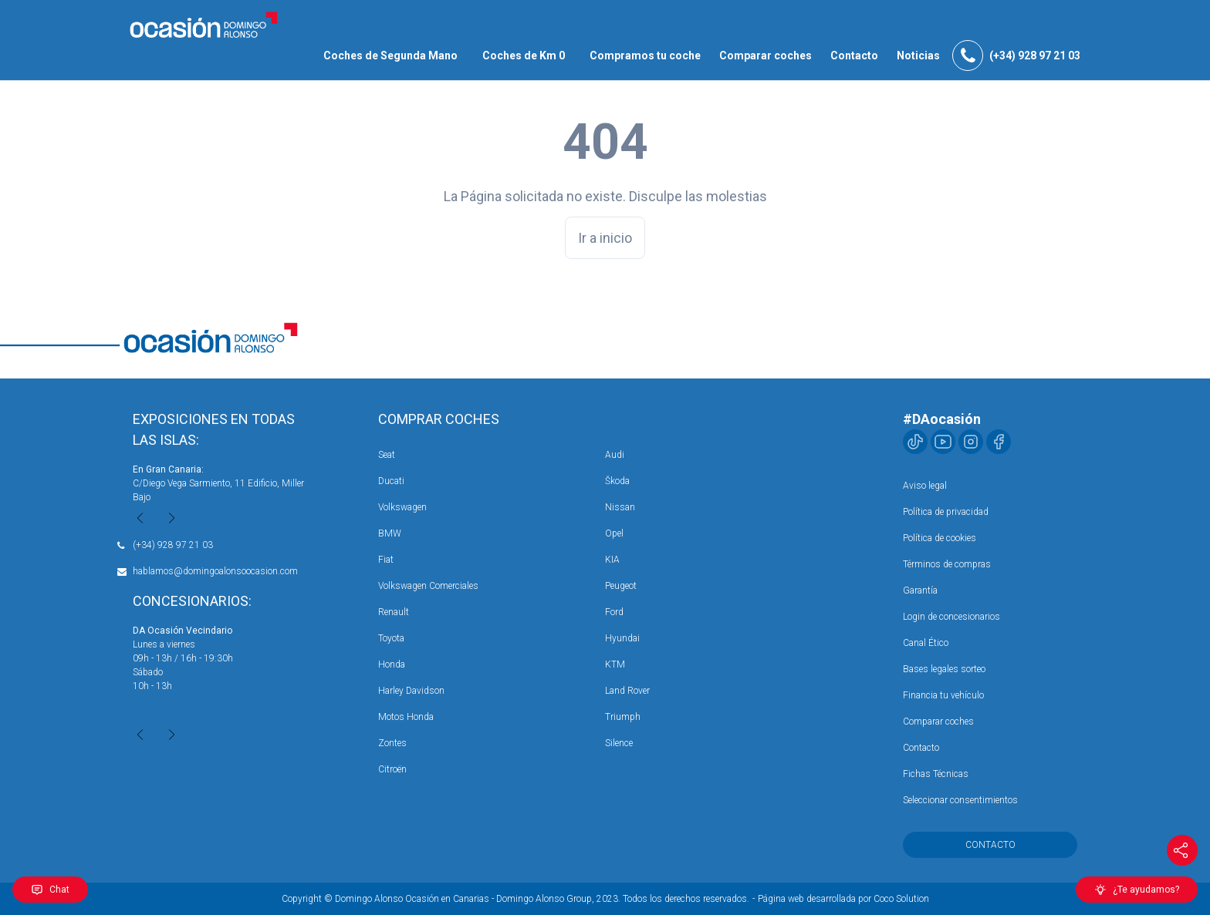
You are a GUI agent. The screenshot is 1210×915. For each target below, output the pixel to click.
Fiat (386, 559)
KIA (612, 559)
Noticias (918, 55)
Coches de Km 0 (523, 55)
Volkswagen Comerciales (428, 585)
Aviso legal (925, 485)
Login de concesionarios (951, 616)
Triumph (622, 716)
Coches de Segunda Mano (390, 55)
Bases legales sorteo (944, 669)
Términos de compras (947, 564)
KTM (615, 664)
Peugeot (621, 585)
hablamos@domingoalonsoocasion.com (215, 571)
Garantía (920, 590)
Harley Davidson (411, 690)
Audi (614, 454)
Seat (386, 454)
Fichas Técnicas (935, 774)
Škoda (617, 481)
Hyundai (622, 638)
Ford (614, 612)
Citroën (392, 769)
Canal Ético (925, 642)
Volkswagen (402, 507)
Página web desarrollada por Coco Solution (843, 898)
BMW (389, 533)
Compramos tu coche (645, 55)
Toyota (391, 638)
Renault (393, 612)
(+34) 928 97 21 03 (173, 545)
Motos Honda (406, 716)
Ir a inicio (605, 238)
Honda (391, 664)
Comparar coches (765, 55)
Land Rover (627, 690)
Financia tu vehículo (943, 695)
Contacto (854, 55)
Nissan (620, 507)
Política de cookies (939, 538)
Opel (614, 533)
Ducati (391, 481)
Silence (619, 743)
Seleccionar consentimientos (960, 800)
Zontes (392, 743)
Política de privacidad (946, 511)
